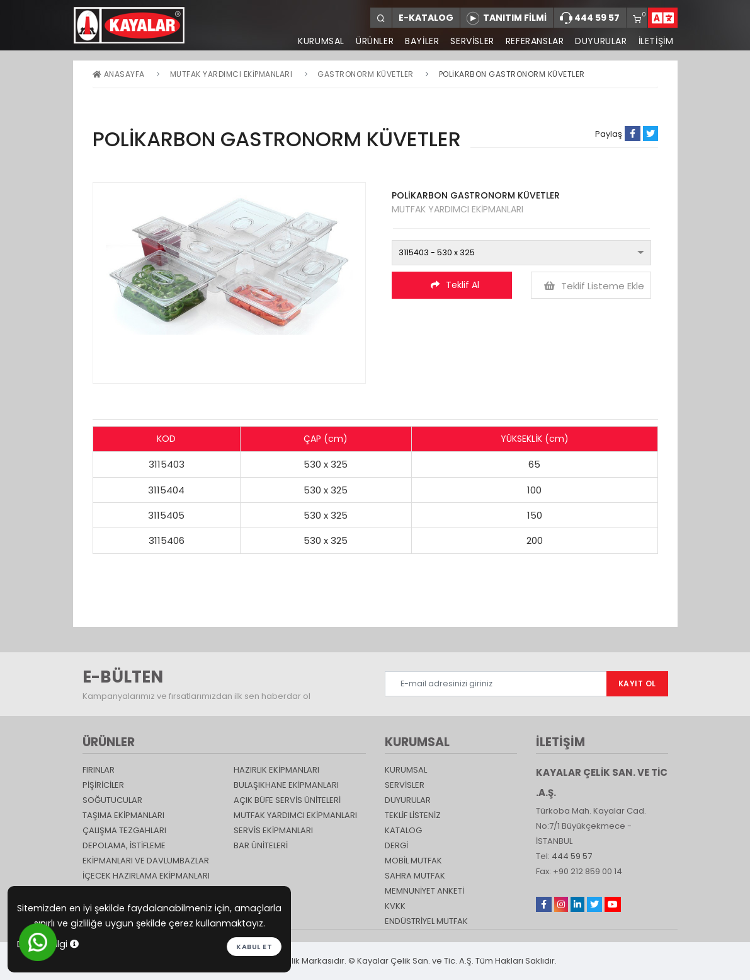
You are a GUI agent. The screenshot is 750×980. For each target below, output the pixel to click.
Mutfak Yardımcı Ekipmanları (231, 74)
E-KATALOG (426, 17)
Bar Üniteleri (261, 845)
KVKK (395, 906)
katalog (403, 830)
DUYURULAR (601, 41)
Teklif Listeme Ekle (594, 285)
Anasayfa (119, 74)
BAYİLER (422, 41)
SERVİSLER (472, 41)
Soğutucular (112, 800)
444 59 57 (590, 18)
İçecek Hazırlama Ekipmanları (146, 876)
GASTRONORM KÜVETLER (365, 74)
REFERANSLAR (535, 41)
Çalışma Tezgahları (124, 830)
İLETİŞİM (656, 41)
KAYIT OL (637, 683)
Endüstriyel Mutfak (426, 921)
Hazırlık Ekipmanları (276, 770)
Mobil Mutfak (413, 861)
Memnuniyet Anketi (424, 891)
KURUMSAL (321, 41)
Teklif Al (455, 285)
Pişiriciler (103, 785)
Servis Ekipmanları (273, 830)
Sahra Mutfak (415, 876)
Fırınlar (98, 770)
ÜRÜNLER (375, 41)
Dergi (396, 845)
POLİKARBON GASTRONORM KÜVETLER (512, 74)
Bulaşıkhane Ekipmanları (286, 785)
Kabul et (254, 947)
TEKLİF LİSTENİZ (413, 815)
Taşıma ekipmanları (123, 815)
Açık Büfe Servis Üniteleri (287, 800)
